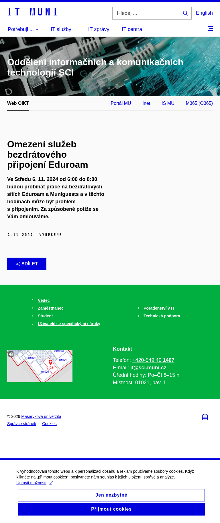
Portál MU (121, 103)
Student (45, 316)
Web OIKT (18, 103)
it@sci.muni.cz (148, 367)
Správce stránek (21, 423)
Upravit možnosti (35, 488)
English (204, 13)
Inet (146, 103)
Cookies (49, 423)
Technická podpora (162, 316)
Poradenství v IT (159, 308)
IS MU (168, 103)
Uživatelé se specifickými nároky (69, 323)
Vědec (44, 300)
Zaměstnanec (50, 308)
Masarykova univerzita (41, 416)
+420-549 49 (153, 360)
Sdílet (27, 263)
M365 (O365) (199, 103)
